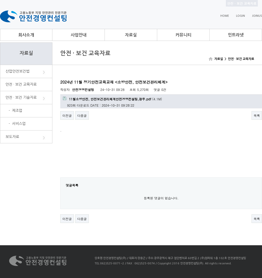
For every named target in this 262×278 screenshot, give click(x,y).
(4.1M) (112, 99)
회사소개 (26, 35)
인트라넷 (236, 35)
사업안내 (78, 35)
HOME (224, 15)
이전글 (67, 115)
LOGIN (240, 15)
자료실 (131, 35)
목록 (257, 115)
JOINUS (257, 15)
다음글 (82, 115)
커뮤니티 (183, 35)
